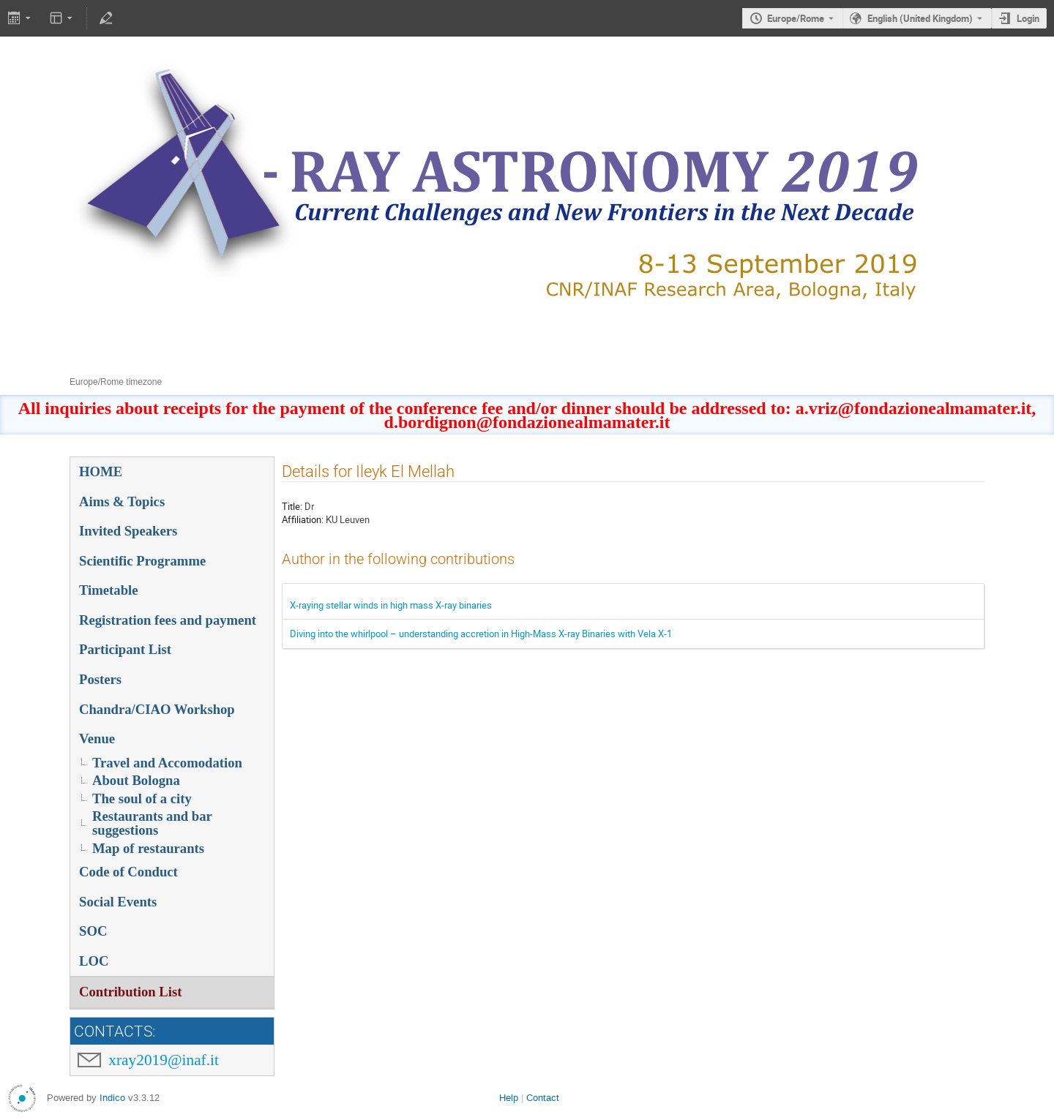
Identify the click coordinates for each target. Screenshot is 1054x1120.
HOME (100, 471)
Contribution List (130, 991)
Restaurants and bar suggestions (152, 823)
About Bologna (136, 780)
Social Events (118, 901)
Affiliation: (303, 519)
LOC (93, 961)
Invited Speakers (128, 530)
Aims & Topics (122, 501)
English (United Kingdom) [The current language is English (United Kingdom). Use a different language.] (920, 18)
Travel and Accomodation (167, 762)
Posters (100, 679)
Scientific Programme (142, 560)
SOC (93, 931)
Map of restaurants (148, 848)
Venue (97, 738)
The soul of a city (142, 798)
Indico (112, 1097)
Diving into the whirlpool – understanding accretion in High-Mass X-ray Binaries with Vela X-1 (481, 633)
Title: (292, 506)
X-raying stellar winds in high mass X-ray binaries (391, 605)
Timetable (108, 590)
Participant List (125, 649)
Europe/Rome (795, 18)
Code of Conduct (128, 871)
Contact (542, 1097)
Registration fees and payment (167, 620)
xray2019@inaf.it (163, 1060)
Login (1028, 18)
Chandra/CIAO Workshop (157, 709)
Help (508, 1097)
